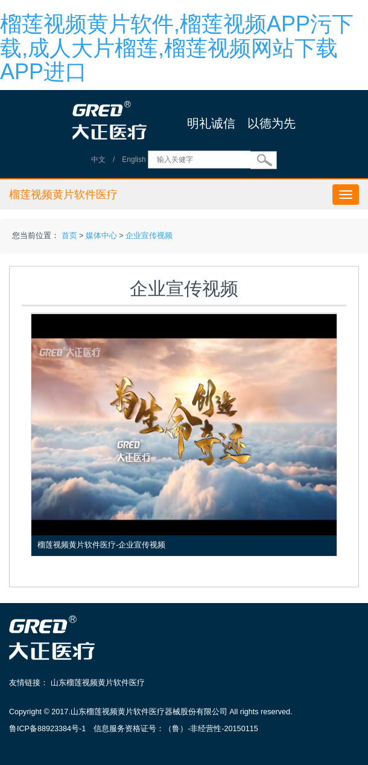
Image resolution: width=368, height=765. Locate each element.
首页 (69, 235)
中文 (98, 159)
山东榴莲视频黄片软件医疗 (98, 683)
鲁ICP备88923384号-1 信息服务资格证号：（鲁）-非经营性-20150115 (133, 729)
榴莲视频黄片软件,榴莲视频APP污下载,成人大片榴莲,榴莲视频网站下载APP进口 (177, 47)
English (133, 159)
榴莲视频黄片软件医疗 (63, 195)
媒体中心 (101, 235)
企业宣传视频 (149, 235)
